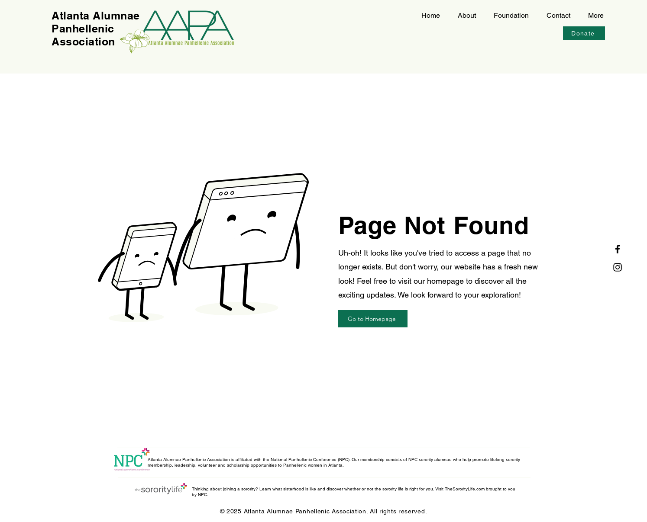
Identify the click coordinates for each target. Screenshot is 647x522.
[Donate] (584, 33)
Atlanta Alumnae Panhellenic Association (96, 28)
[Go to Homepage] (373, 318)
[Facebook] (617, 249)
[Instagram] (617, 267)
